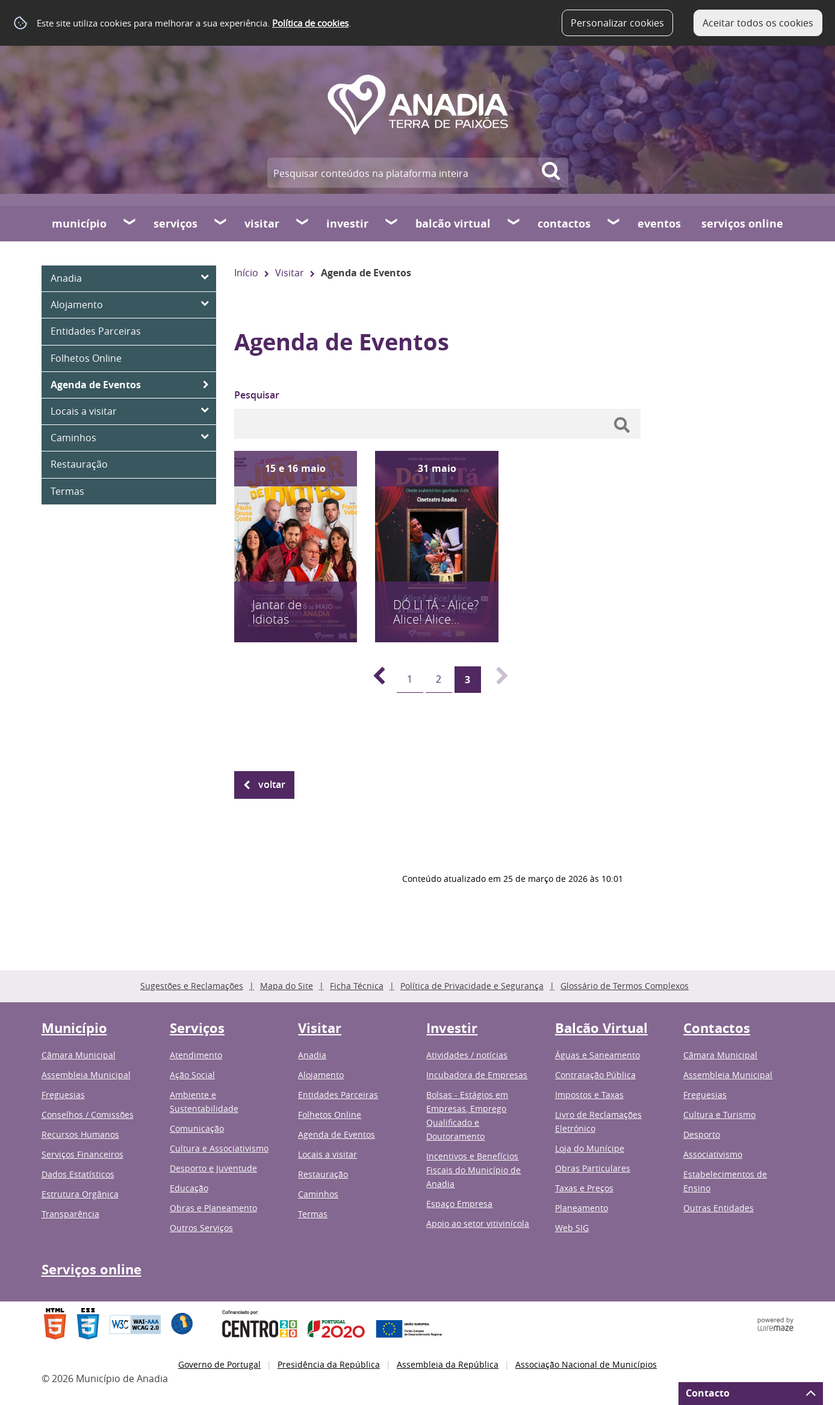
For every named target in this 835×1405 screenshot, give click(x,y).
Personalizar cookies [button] (617, 22)
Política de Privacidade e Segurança (472, 985)
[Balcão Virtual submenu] (514, 223)
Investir (347, 223)
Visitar (261, 223)
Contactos (564, 223)
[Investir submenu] (392, 223)
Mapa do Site (286, 985)
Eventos (659, 223)
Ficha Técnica (356, 985)
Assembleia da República (447, 1364)
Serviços (175, 223)
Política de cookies (310, 23)
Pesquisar (256, 395)
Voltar (271, 784)
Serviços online (742, 223)
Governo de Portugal (219, 1364)
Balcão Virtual (453, 223)
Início (246, 272)
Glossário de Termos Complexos (624, 985)
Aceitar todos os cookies (758, 22)
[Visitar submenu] (303, 223)
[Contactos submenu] (614, 223)
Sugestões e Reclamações (191, 985)
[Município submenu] (130, 223)
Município (79, 223)
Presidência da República (329, 1364)
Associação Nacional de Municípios (586, 1364)
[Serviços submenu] (221, 223)
